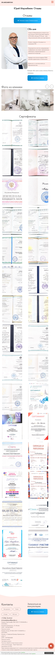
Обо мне (15, 614)
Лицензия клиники (5, 629)
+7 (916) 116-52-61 (6, 618)
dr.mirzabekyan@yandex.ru (9, 620)
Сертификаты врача (6, 641)
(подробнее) (23, 652)
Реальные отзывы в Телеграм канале (27, 20)
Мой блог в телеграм (37, 78)
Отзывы (5, 614)
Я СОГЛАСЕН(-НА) (49, 653)
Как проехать (7, 609)
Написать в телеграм (37, 612)
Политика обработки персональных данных (12, 643)
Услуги (16, 609)
